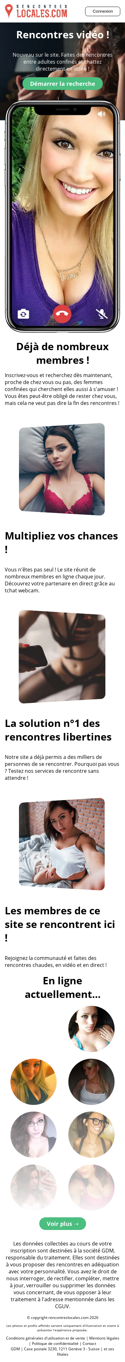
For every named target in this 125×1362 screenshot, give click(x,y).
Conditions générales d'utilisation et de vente (45, 1338)
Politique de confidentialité (55, 1343)
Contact (89, 1343)
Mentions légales (104, 1338)
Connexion (103, 11)
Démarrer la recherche (62, 83)
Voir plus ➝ (62, 1223)
